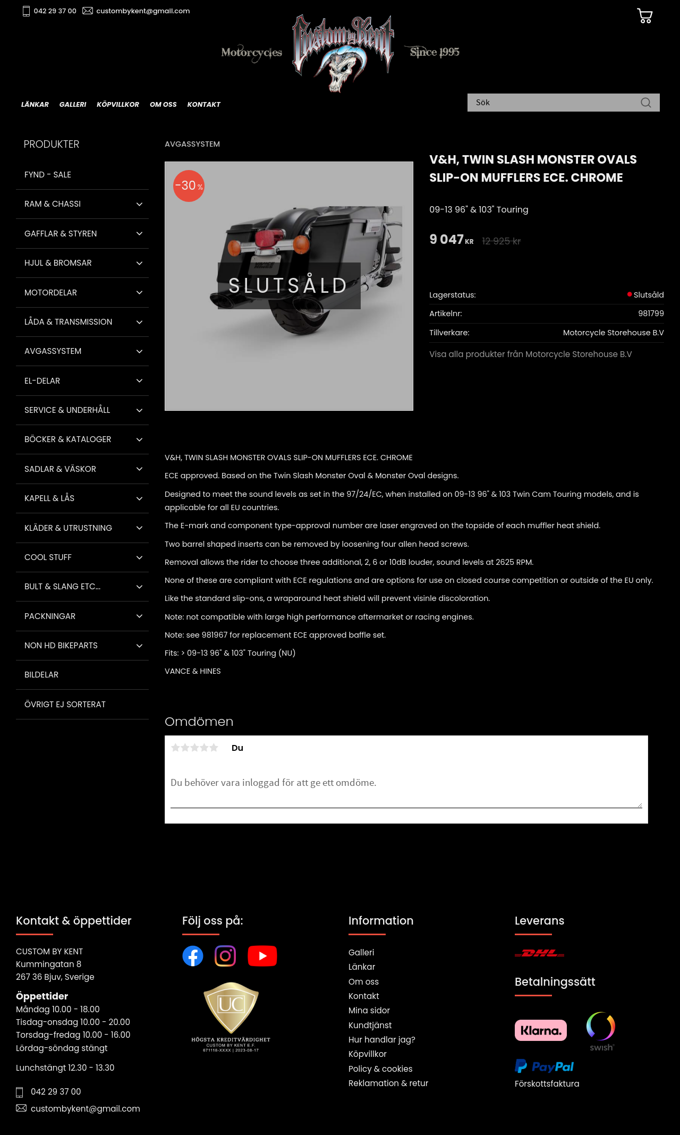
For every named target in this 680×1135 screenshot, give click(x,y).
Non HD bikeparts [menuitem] (61, 645)
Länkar (361, 966)
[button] (139, 204)
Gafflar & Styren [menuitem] (60, 233)
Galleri (361, 952)
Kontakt (363, 996)
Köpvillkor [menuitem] (118, 104)
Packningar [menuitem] (49, 616)
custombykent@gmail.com (144, 10)
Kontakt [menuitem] (204, 104)
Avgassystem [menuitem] (52, 351)
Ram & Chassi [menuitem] (52, 203)
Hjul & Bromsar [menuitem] (58, 262)
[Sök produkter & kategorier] (558, 104)
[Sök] (646, 104)
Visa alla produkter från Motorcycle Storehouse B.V (530, 354)
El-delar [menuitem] (42, 380)
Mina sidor (369, 1010)
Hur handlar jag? (381, 1039)
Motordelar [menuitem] (50, 292)
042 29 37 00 (56, 10)
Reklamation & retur (388, 1083)
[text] (451, 240)
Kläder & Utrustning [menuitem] (68, 527)
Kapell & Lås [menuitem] (49, 498)
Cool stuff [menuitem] (48, 557)
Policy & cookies (380, 1068)
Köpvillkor (367, 1054)
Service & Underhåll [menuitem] (67, 410)
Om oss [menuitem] (163, 104)
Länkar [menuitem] (35, 104)
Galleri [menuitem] (73, 104)
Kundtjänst (370, 1025)
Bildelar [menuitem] (41, 674)
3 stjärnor (194, 747)
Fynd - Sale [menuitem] (47, 174)
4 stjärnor (204, 747)
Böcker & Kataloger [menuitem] (68, 439)
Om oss (363, 981)
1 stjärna (175, 747)
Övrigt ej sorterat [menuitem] (65, 704)
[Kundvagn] (642, 16)
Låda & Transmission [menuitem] (68, 321)
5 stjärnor (213, 747)
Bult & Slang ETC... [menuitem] (62, 586)
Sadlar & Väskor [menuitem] (60, 469)
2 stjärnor (185, 747)
